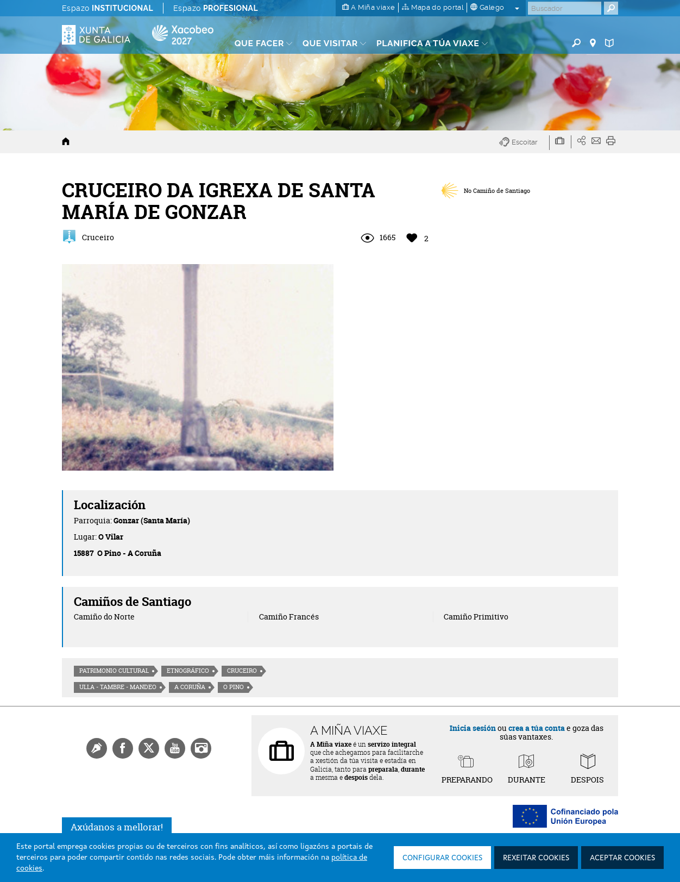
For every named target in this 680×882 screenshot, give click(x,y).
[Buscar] (564, 8)
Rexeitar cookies (536, 858)
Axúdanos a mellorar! (117, 827)
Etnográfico (188, 670)
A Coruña (189, 687)
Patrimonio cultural (114, 670)
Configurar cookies (442, 858)
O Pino (233, 687)
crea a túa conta (536, 728)
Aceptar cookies (622, 858)
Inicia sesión (473, 728)
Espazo (107, 8)
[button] (524, 142)
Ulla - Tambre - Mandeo (117, 687)
